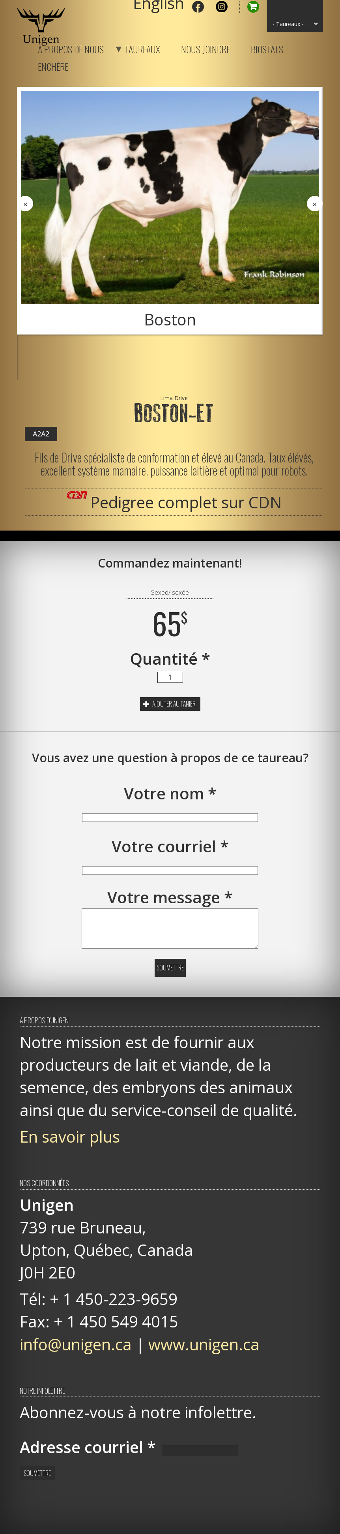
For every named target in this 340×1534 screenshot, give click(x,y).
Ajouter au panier (169, 704)
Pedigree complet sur (186, 502)
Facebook (198, 7)
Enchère (53, 65)
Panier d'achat (249, 7)
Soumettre (170, 967)
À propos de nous (71, 48)
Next (314, 204)
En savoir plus (70, 1136)
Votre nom (170, 793)
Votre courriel (170, 846)
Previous (25, 204)
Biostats (267, 48)
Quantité (170, 658)
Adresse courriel (88, 1447)
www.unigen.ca (204, 1344)
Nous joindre (205, 48)
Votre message (170, 897)
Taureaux (132, 48)
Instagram (222, 7)
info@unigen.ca (76, 1344)
